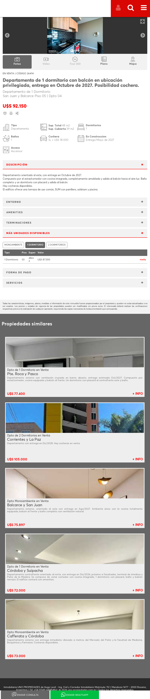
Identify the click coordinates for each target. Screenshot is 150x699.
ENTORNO (13, 202)
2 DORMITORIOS (57, 245)
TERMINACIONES (18, 223)
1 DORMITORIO (35, 245)
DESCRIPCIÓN (16, 164)
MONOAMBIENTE (13, 245)
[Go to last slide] (7, 35)
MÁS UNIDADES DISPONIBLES (28, 233)
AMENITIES (14, 212)
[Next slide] (142, 35)
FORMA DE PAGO (18, 272)
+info (143, 259)
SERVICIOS (14, 283)
